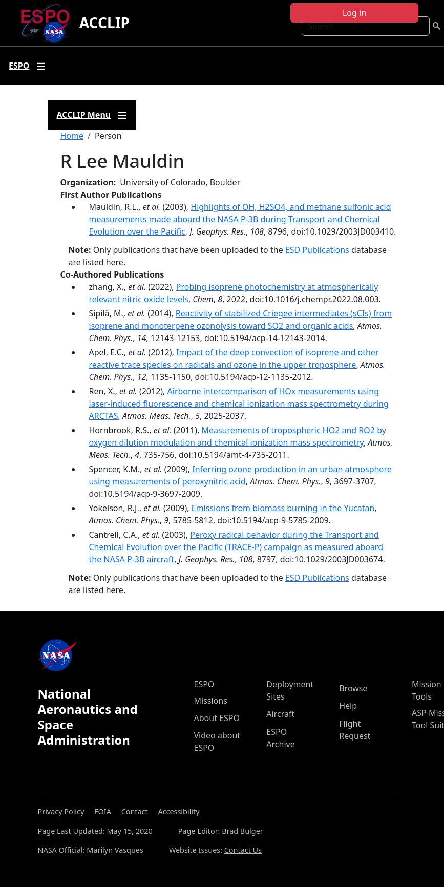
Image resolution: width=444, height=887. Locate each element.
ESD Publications (317, 250)
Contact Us (243, 850)
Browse (353, 688)
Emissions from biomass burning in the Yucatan (283, 508)
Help (348, 705)
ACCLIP (104, 22)
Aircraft (280, 714)
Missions (210, 700)
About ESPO (217, 718)
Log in (354, 12)
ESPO (204, 684)
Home (72, 135)
